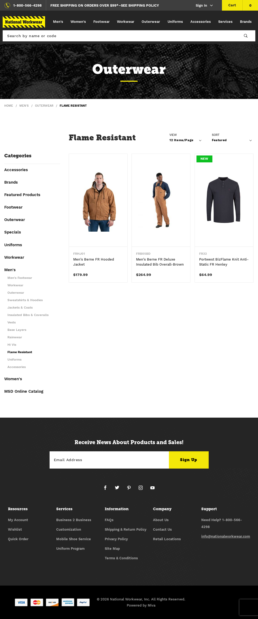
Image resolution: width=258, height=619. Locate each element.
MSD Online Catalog (23, 391)
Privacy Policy (116, 539)
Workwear (125, 22)
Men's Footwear (19, 278)
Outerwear (151, 22)
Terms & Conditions (121, 558)
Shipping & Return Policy (125, 529)
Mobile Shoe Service (73, 539)
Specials (12, 232)
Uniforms (175, 22)
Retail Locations (167, 539)
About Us (161, 520)
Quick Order (18, 539)
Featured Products (22, 195)
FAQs (109, 520)
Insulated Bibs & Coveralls (28, 315)
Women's (78, 22)
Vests (11, 322)
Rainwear (14, 337)
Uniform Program (70, 549)
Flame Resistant (19, 352)
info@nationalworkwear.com (225, 536)
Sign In (204, 5)
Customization (68, 529)
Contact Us (162, 529)
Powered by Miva (141, 605)
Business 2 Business (73, 520)
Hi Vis (11, 345)
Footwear (101, 22)
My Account (18, 520)
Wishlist (15, 529)
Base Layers (16, 330)
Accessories (200, 22)
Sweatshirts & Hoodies (25, 300)
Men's (58, 22)
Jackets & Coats (20, 307)
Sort (216, 134)
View (173, 134)
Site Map (112, 549)
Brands (246, 22)
